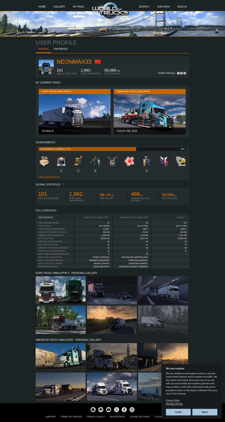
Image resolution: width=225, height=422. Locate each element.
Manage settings (174, 404)
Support (50, 416)
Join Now (163, 6)
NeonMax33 (74, 62)
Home (42, 6)
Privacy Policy (96, 416)
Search (144, 6)
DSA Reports (117, 416)
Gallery (59, 6)
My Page (78, 6)
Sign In (182, 6)
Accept (178, 412)
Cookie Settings (140, 416)
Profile (43, 49)
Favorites (61, 49)
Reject (205, 412)
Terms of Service (71, 416)
